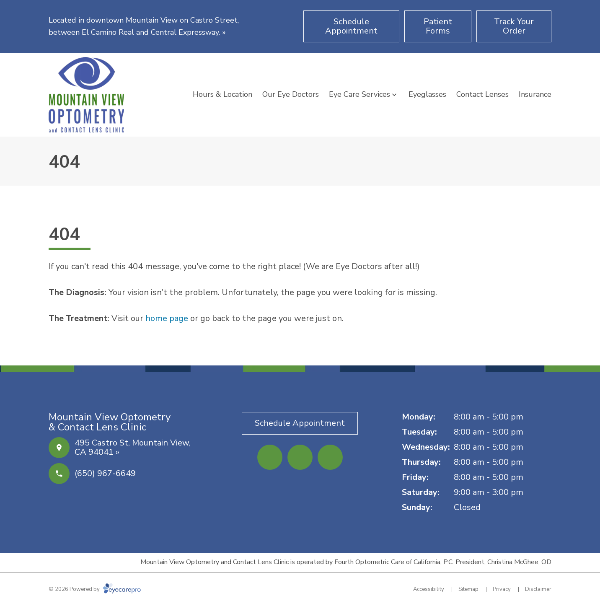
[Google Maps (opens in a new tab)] (330, 457)
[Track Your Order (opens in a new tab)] (513, 26)
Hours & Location (222, 94)
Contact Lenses (482, 94)
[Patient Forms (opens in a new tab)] (437, 26)
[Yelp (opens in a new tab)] (300, 457)
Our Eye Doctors (290, 94)
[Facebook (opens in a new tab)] (269, 457)
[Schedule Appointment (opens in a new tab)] (351, 26)
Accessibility (428, 589)
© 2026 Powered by (95, 589)
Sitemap (468, 589)
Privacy (502, 589)
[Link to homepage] (86, 94)
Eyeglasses (427, 94)
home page (166, 318)
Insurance (535, 94)
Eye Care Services (359, 94)
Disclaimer (538, 589)
